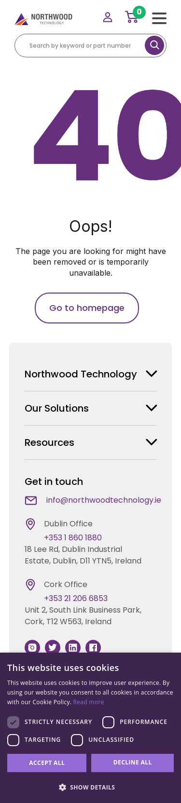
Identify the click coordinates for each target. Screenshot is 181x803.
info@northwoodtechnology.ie (103, 500)
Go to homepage (87, 308)
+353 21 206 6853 (76, 598)
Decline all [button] (132, 762)
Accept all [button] (47, 763)
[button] (90, 787)
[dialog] (90, 728)
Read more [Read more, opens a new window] (88, 702)
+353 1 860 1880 (73, 537)
